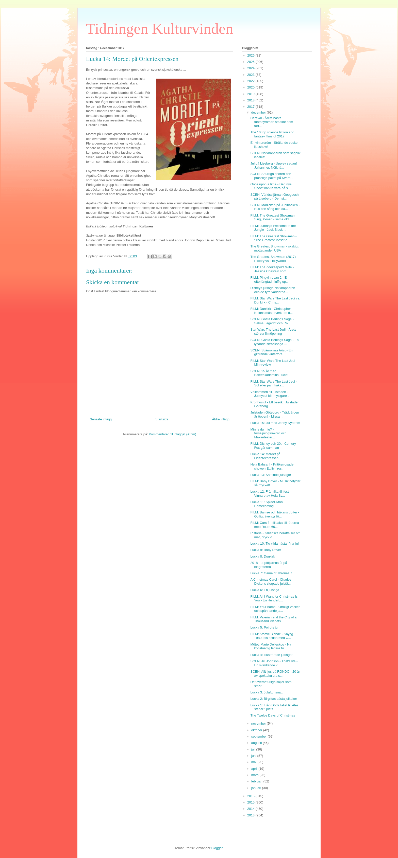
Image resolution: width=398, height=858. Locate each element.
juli (253, 749)
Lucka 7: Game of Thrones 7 (271, 573)
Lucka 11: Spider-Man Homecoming (266, 504)
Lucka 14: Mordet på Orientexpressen (265, 456)
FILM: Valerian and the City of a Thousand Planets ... (273, 619)
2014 (251, 809)
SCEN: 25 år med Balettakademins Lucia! (269, 373)
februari (257, 781)
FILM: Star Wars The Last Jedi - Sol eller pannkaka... (273, 383)
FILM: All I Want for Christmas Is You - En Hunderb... (273, 598)
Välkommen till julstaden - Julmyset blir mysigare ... (270, 394)
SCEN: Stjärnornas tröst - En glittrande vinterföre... (271, 352)
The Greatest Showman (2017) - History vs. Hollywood (273, 259)
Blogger (216, 848)
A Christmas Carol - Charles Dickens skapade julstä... (270, 581)
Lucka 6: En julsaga (264, 590)
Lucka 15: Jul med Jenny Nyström (275, 423)
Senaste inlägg (101, 419)
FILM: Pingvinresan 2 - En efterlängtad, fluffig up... (269, 279)
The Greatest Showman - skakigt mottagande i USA (274, 248)
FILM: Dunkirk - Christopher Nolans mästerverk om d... (271, 311)
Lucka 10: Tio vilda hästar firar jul (274, 543)
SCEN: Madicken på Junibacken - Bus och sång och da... (275, 207)
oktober (257, 730)
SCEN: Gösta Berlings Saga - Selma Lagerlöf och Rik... (272, 321)
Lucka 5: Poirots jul (264, 627)
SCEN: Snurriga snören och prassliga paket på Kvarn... (271, 176)
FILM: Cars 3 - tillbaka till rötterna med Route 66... (274, 525)
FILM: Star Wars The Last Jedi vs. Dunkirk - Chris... (275, 300)
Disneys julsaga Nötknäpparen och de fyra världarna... (272, 290)
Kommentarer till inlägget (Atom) (172, 434)
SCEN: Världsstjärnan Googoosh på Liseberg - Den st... (274, 197)
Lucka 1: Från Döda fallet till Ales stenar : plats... (274, 707)
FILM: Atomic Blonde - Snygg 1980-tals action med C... (271, 636)
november (259, 723)
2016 (251, 796)
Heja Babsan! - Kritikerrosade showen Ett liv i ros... (271, 466)
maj (254, 762)
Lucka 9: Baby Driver (265, 550)
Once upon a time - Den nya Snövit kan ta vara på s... (271, 186)
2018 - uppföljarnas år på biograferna (268, 565)
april (254, 769)
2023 (251, 75)
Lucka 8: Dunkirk (262, 556)
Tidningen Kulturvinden (159, 28)
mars (255, 775)
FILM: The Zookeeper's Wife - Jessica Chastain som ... (272, 269)
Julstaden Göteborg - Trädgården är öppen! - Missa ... (274, 414)
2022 (251, 81)
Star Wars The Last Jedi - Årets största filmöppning (273, 331)
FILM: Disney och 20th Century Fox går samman (273, 446)
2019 (251, 94)
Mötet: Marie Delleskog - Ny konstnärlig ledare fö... (270, 646)
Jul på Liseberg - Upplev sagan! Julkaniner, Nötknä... (273, 165)
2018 (251, 100)
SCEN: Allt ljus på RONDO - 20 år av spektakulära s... (275, 673)
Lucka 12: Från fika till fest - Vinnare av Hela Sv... (270, 493)
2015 (251, 802)
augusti (257, 743)
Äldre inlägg (220, 419)
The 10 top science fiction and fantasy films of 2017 (272, 134)
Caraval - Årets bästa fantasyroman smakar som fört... (271, 122)
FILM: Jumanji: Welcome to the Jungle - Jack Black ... (273, 228)
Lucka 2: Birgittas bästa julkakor (273, 699)
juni (254, 756)
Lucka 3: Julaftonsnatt (266, 692)
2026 (251, 55)
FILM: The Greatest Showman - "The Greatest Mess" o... (273, 238)
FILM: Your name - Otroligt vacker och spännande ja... (275, 609)
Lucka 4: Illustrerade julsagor (271, 655)
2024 (251, 68)
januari (256, 788)
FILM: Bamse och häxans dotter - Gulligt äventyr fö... (274, 514)
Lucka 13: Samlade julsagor (270, 475)
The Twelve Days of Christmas (272, 715)
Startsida (161, 419)
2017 (251, 107)
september (259, 736)
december (259, 112)
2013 (251, 815)
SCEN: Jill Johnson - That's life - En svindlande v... (273, 663)
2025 (251, 62)
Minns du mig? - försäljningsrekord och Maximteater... (268, 433)
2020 (251, 87)
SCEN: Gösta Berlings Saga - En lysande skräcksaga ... (274, 342)
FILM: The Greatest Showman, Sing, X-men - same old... (272, 217)
